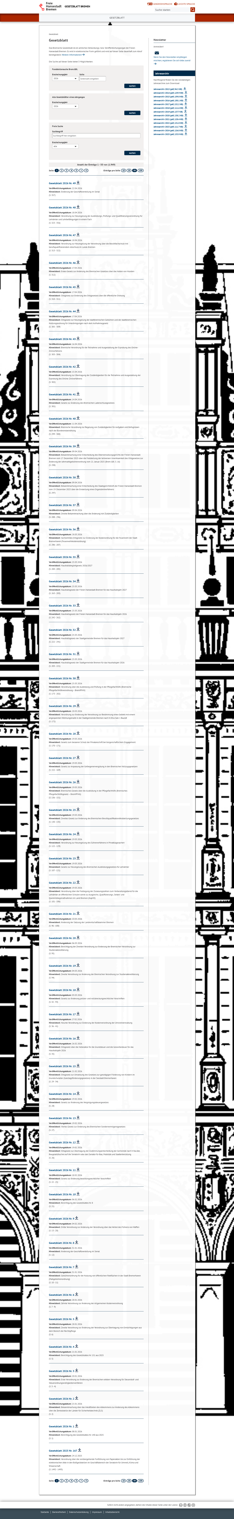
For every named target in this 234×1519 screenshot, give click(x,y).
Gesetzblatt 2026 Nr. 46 (62, 262)
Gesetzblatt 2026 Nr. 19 (62, 965)
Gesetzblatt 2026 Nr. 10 (62, 1194)
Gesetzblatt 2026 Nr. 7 (61, 1267)
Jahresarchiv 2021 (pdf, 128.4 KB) (169, 119)
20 (129, 170)
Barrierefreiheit (59, 1512)
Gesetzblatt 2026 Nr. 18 (62, 990)
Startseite (45, 1512)
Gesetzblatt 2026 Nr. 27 (62, 758)
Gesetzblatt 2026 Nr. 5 (61, 1319)
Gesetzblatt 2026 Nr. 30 (62, 678)
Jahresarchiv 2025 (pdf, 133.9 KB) (169, 134)
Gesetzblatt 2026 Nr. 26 (62, 782)
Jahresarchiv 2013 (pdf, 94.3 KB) (168, 89)
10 (123, 170)
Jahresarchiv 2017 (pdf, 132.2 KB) (169, 104)
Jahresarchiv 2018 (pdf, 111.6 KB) (169, 108)
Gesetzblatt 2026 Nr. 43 (62, 339)
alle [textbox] (55, 146)
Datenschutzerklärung (79, 1512)
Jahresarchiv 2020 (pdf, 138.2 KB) (169, 115)
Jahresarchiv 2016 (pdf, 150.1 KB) (169, 100)
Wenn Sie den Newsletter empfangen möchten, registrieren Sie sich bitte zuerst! (172, 56)
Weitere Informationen (72, 54)
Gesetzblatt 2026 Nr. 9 (61, 1218)
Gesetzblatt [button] (117, 17)
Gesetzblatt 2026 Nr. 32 (62, 629)
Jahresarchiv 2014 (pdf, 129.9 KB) (169, 93)
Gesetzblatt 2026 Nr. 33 (62, 605)
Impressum (97, 1512)
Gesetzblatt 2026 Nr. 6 (61, 1294)
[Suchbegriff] (96, 135)
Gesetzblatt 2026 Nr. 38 (62, 477)
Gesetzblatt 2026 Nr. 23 (62, 858)
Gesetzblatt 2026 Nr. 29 (62, 706)
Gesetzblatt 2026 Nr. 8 (61, 1242)
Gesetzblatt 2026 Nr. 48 (62, 207)
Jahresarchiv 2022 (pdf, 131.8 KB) (169, 123)
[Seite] (92, 78)
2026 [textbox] (56, 78)
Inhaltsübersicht (112, 1512)
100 (140, 170)
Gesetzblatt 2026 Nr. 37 (62, 505)
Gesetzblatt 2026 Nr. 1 (61, 1426)
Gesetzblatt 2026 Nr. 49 (62, 183)
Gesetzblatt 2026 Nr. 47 (62, 235)
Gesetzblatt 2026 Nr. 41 (62, 394)
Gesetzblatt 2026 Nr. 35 (62, 557)
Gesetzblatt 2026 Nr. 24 (62, 834)
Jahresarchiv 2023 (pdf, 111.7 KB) (169, 126)
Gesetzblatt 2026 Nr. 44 (62, 311)
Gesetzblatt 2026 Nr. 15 (62, 1066)
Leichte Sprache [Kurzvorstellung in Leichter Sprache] (186, 4)
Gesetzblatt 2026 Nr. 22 (62, 882)
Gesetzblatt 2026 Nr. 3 (61, 1371)
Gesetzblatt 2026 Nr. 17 (62, 1014)
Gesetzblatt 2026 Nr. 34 (62, 581)
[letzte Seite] (86, 170)
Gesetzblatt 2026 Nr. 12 (62, 1142)
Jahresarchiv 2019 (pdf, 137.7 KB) (168, 111)
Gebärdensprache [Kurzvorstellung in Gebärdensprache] (162, 4)
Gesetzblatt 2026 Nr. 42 (62, 366)
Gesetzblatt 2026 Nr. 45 (62, 287)
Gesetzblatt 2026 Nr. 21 (62, 913)
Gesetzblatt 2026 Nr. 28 (62, 733)
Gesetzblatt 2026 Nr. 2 (61, 1398)
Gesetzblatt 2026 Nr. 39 (62, 446)
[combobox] (65, 78)
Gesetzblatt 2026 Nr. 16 (62, 1038)
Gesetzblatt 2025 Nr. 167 (63, 1450)
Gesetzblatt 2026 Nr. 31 (62, 654)
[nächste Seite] (81, 170)
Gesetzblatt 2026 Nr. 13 (62, 1118)
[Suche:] (174, 9)
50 (134, 170)
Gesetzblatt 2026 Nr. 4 (61, 1346)
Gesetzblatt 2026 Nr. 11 (62, 1170)
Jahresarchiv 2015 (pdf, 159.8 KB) (169, 96)
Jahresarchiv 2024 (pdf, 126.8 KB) (169, 130)
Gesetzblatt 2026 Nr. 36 (62, 529)
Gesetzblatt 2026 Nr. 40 (62, 418)
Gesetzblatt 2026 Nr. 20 (62, 938)
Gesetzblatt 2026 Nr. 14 (62, 1093)
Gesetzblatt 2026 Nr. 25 (62, 810)
